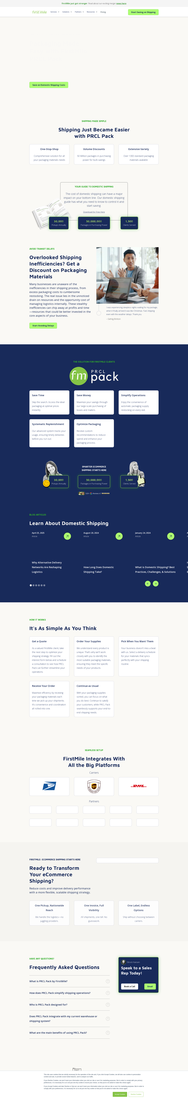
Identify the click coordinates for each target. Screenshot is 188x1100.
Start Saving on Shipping (143, 12)
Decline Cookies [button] (136, 1094)
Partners (78, 12)
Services (53, 12)
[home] (38, 11)
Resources (91, 12)
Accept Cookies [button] (120, 1094)
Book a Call (129, 986)
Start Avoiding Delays (43, 325)
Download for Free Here (94, 212)
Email (150, 986)
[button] (54, 12)
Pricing (103, 12)
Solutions (65, 12)
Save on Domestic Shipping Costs (48, 85)
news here (121, 3)
